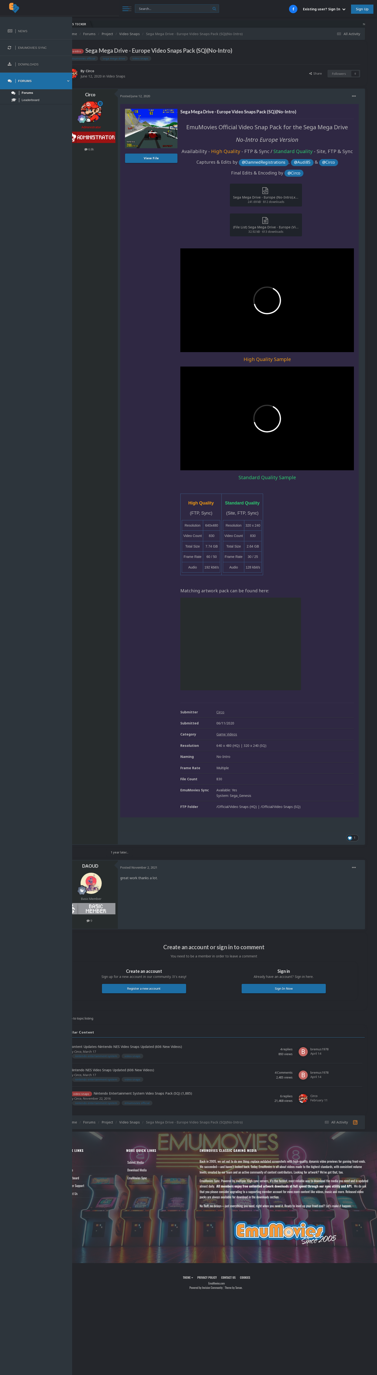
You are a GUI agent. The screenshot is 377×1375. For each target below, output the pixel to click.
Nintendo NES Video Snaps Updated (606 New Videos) (128, 1069)
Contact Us (87, 1192)
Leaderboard (88, 1176)
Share (315, 73)
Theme (196, 1276)
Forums (85, 1169)
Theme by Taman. (242, 1287)
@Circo (336, 179)
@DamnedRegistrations (271, 179)
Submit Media (148, 1161)
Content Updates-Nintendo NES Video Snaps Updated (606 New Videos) (142, 1045)
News (84, 1161)
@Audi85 (310, 179)
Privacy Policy (215, 1276)
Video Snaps (131, 76)
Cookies (253, 1276)
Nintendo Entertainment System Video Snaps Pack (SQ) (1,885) (159, 1092)
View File (167, 158)
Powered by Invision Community (214, 1287)
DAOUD (106, 865)
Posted (151, 96)
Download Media (149, 1169)
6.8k (105, 149)
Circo (106, 71)
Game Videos (242, 733)
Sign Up (362, 9)
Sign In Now (287, 987)
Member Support (90, 1184)
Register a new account (156, 987)
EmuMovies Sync (149, 1176)
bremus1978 (319, 1048)
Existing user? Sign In (324, 9)
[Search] (131, 9)
